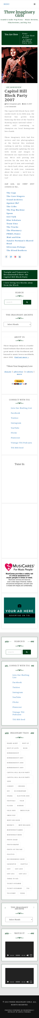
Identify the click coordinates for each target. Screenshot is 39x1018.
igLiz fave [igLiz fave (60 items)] (11, 810)
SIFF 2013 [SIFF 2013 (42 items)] (23, 874)
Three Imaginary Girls (19, 14)
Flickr (14, 433)
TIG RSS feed (17, 448)
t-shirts (29, 372)
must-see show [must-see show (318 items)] (13, 820)
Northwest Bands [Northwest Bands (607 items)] (15, 830)
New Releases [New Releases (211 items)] (24, 825)
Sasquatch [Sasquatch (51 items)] (11, 864)
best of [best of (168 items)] (25, 743)
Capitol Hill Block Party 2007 (16, 95)
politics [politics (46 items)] (11, 854)
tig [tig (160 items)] (28, 888)
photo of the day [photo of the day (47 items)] (14, 849)
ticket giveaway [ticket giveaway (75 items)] (14, 883)
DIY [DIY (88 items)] (8, 791)
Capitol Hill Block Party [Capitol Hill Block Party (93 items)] (18, 772)
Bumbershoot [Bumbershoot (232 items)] (13, 753)
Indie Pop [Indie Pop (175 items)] (11, 815)
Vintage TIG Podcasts (21, 443)
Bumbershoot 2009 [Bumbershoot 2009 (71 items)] (15, 767)
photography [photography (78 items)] (13, 844)
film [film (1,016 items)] (22, 801)
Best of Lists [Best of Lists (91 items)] (13, 748)
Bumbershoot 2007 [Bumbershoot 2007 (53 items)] (15, 758)
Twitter (14, 418)
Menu (6, 4)
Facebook (15, 413)
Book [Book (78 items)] (25, 748)
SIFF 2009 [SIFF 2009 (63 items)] (19, 869)
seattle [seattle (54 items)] (24, 864)
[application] (19, 950)
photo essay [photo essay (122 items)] (12, 839)
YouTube (15, 428)
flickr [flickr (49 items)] (10, 805)
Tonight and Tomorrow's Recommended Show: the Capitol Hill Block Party (16, 274)
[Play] (8, 955)
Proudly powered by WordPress (19, 1010)
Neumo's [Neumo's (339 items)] (10, 825)
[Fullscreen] (31, 955)
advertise (18, 372)
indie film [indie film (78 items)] (25, 810)
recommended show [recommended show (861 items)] (16, 859)
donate (8, 372)
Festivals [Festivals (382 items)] (11, 801)
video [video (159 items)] (22, 893)
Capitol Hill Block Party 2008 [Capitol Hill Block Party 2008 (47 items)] (18, 779)
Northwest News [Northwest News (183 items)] (14, 835)
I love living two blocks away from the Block (18, 284)
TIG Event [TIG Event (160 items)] (11, 893)
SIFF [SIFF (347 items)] (9, 869)
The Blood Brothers (17, 250)
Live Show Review (13, 87)
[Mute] (28, 955)
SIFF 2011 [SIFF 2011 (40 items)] (10, 874)
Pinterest (15, 438)
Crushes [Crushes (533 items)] (21, 786)
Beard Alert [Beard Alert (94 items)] (12, 743)
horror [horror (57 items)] (20, 805)
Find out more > (21, 357)
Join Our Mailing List (21, 408)
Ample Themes (24, 1012)
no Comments (10, 107)
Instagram (16, 423)
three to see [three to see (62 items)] (12, 878)
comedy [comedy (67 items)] (10, 786)
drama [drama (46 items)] (10, 796)
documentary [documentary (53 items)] (20, 791)
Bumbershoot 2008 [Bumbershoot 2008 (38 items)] (15, 763)
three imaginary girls (13, 104)
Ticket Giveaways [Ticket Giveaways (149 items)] (14, 888)
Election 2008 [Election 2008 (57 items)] (23, 796)
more (19, 374)
